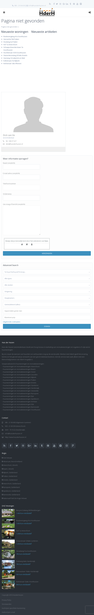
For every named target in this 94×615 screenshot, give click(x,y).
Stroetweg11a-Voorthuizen (26, 551)
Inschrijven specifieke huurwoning (13, 608)
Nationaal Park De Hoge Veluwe (15, 498)
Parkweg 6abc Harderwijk (25, 561)
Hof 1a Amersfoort (10, 44)
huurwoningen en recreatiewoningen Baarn (19, 369)
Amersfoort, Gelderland (12, 483)
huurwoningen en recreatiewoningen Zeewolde (21, 391)
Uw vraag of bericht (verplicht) (21, 219)
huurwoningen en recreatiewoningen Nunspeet (20, 393)
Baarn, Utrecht (8, 469)
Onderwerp (21, 196)
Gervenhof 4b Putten (11, 39)
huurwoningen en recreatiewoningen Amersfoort (21, 366)
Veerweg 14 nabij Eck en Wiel (14, 58)
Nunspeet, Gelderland (11, 487)
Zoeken (47, 326)
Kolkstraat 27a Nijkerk (11, 61)
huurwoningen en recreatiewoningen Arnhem (20, 401)
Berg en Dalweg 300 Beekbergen (28, 510)
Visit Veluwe (7, 458)
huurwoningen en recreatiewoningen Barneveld (21, 407)
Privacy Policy (6, 600)
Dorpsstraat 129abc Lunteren (27, 541)
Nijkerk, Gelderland (10, 472)
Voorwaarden (6, 604)
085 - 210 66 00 (19, 5)
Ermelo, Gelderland (10, 480)
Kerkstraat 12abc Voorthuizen (27, 582)
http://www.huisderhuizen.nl (15, 437)
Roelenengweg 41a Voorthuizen (15, 36)
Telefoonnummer (21, 185)
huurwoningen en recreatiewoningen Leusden (20, 374)
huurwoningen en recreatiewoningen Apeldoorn (21, 399)
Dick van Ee (9, 135)
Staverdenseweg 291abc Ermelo (15, 55)
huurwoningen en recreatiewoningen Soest (19, 372)
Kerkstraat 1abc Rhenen (12, 63)
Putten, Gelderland (10, 476)
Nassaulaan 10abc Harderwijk (27, 571)
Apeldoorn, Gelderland (11, 491)
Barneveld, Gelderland (11, 494)
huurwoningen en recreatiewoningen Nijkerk (19, 377)
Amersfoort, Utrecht (10, 465)
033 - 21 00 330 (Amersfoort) (15, 426)
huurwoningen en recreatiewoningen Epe (18, 396)
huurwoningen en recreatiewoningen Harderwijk (21, 388)
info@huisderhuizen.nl (37, 5)
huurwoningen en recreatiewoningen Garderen (20, 385)
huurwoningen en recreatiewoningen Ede (18, 404)
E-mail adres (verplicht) (21, 175)
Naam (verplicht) (21, 165)
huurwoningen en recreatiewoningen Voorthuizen (21, 410)
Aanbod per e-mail (8, 612)
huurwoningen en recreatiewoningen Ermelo (19, 383)
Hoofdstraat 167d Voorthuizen (14, 53)
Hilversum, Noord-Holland (12, 461)
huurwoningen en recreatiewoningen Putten (19, 380)
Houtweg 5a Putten (10, 42)
